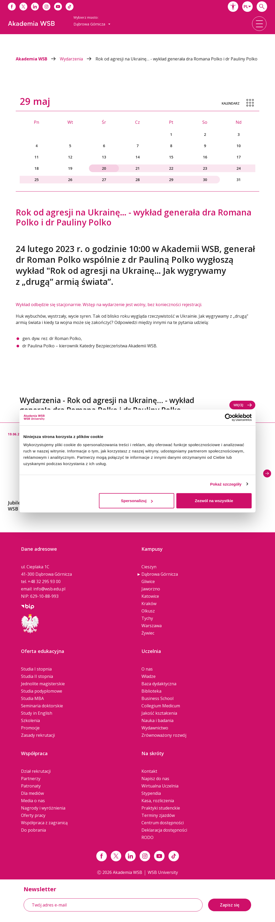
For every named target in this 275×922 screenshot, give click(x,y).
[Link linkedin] (130, 856)
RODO (147, 837)
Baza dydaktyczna (158, 684)
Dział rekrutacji (36, 771)
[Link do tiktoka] (69, 7)
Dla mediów (32, 793)
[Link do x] (23, 7)
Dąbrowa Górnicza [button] (91, 24)
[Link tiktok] (173, 856)
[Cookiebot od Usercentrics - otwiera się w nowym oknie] (229, 417)
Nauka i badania (157, 720)
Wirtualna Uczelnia (159, 786)
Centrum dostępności (162, 823)
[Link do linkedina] (35, 7)
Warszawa (151, 626)
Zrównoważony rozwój (163, 735)
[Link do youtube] (58, 7)
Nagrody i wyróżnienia (43, 808)
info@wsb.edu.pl (49, 589)
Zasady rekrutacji (38, 735)
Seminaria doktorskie (42, 706)
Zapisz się (229, 905)
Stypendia (151, 793)
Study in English (36, 713)
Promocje (30, 728)
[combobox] (247, 6)
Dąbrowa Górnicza (159, 574)
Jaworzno (150, 589)
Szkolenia (30, 720)
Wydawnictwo (154, 728)
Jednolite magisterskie (43, 684)
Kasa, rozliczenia (157, 800)
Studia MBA (32, 698)
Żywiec (147, 633)
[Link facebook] (101, 856)
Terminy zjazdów (158, 815)
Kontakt (149, 771)
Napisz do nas (155, 778)
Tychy (147, 618)
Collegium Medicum (160, 706)
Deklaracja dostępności (164, 830)
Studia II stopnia (37, 676)
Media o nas (33, 800)
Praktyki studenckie (160, 808)
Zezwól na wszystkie (214, 500)
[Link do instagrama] (46, 7)
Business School (157, 698)
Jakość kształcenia (159, 713)
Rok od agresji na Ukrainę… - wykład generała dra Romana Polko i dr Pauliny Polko (176, 59)
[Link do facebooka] (12, 7)
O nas (147, 669)
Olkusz (148, 611)
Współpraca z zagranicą (44, 823)
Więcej (243, 405)
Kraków (148, 603)
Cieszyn (148, 567)
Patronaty (31, 786)
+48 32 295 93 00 (44, 581)
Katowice (150, 596)
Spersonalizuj (137, 500)
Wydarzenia (78, 59)
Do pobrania (33, 830)
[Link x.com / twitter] (116, 856)
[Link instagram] (145, 856)
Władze (148, 676)
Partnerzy (30, 778)
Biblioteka (151, 691)
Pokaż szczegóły (226, 484)
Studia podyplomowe (41, 691)
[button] (233, 6)
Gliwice (148, 581)
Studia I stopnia (36, 669)
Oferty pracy (33, 815)
